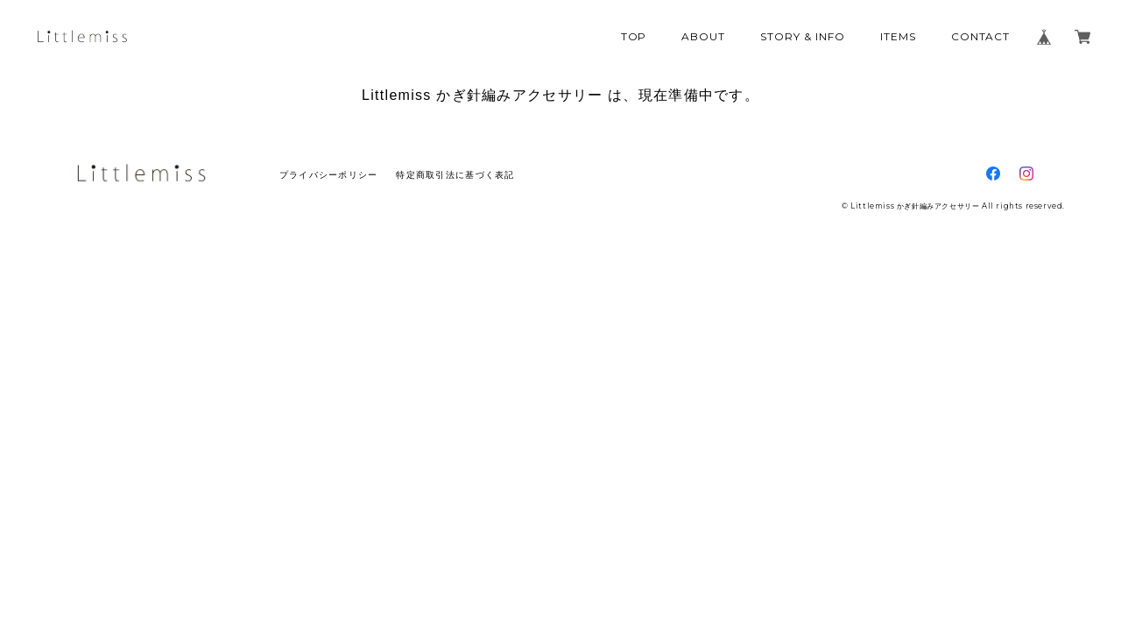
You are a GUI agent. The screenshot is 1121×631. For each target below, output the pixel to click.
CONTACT (981, 36)
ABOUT (703, 36)
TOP (634, 36)
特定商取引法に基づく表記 (455, 175)
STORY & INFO (802, 36)
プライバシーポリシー (328, 175)
